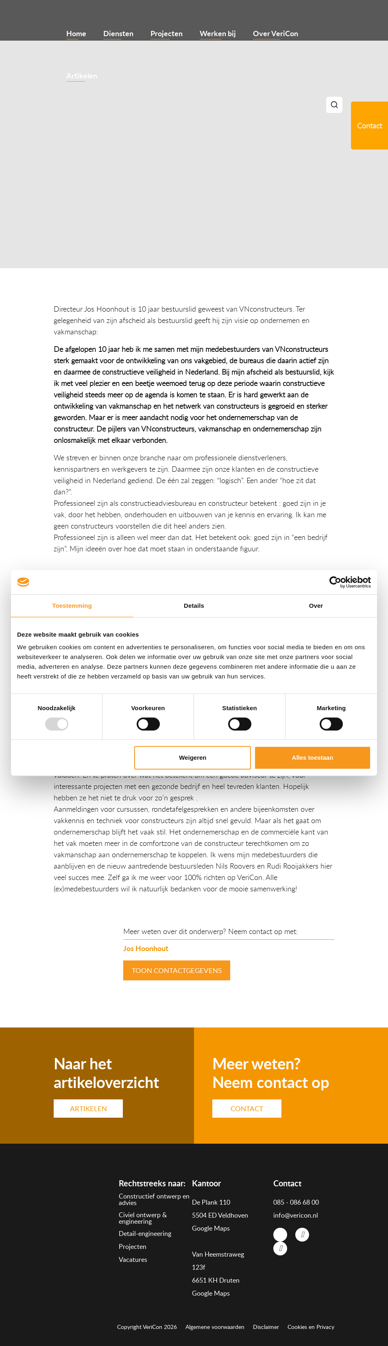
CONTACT (247, 1108)
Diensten (118, 33)
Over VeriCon (275, 33)
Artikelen (81, 75)
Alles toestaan (313, 757)
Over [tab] (316, 605)
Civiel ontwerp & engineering (143, 1218)
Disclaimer (266, 1327)
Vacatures (133, 1259)
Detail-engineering (145, 1233)
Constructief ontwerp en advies (154, 1199)
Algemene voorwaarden (214, 1327)
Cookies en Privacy (311, 1327)
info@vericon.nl (295, 1215)
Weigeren (192, 757)
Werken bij (218, 33)
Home (76, 33)
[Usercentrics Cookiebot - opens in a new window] (335, 582)
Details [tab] (194, 605)
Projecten (166, 33)
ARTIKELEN (88, 1108)
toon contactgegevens (177, 970)
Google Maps (211, 1228)
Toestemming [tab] (72, 605)
